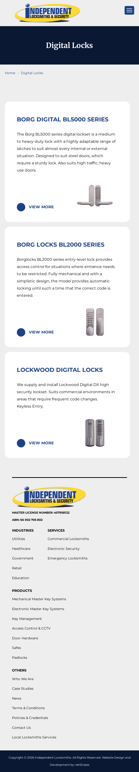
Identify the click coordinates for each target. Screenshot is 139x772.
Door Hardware (25, 638)
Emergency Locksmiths (68, 558)
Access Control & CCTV (31, 628)
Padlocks (19, 657)
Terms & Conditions (28, 708)
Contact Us (21, 727)
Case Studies (22, 688)
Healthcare (21, 548)
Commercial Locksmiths (68, 539)
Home (10, 73)
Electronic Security (64, 548)
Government (22, 558)
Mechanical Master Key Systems (39, 599)
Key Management (27, 619)
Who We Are (22, 679)
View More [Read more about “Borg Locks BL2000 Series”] (41, 332)
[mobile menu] (129, 10)
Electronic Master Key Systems (38, 609)
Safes (16, 648)
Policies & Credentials (30, 718)
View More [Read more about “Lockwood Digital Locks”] (41, 443)
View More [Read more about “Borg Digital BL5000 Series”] (41, 207)
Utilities (18, 539)
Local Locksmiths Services (34, 737)
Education (20, 578)
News (16, 698)
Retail (17, 568)
